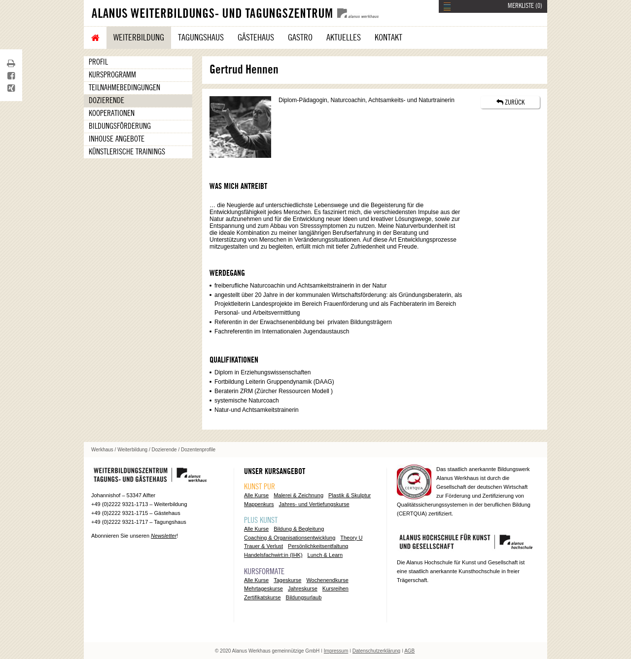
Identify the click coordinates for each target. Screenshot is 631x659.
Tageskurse (287, 580)
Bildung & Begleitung (299, 529)
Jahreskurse (302, 588)
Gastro (300, 37)
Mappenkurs (259, 504)
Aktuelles (343, 37)
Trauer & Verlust (263, 546)
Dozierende (106, 101)
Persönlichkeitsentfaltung (318, 546)
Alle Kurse (256, 495)
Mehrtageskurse (263, 588)
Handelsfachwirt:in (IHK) (273, 555)
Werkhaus (102, 449)
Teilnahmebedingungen (124, 88)
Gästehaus (256, 37)
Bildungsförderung (120, 126)
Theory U (351, 538)
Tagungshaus (201, 37)
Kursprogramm (112, 75)
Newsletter (163, 536)
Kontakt (388, 37)
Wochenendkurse (327, 580)
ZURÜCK (510, 102)
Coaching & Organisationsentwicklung (289, 538)
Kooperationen (112, 113)
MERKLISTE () (525, 5)
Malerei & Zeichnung (298, 495)
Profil (98, 62)
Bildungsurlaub (304, 597)
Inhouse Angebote (116, 139)
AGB (409, 651)
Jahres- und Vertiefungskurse (314, 504)
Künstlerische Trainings (127, 152)
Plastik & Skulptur (349, 495)
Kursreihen (335, 588)
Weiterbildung (138, 37)
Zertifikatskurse (262, 597)
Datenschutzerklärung (376, 651)
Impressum (336, 651)
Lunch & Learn (325, 555)
